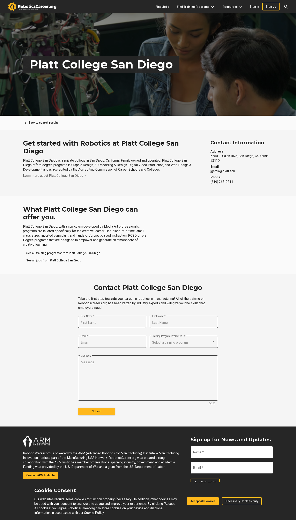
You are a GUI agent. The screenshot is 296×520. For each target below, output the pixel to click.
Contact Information (237, 143)
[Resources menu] (232, 6)
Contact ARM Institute (40, 475)
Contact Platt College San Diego (148, 288)
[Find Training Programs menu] (195, 6)
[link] (63, 253)
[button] (286, 6)
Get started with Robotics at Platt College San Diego (101, 147)
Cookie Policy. (94, 513)
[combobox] (183, 342)
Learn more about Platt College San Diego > (54, 176)
